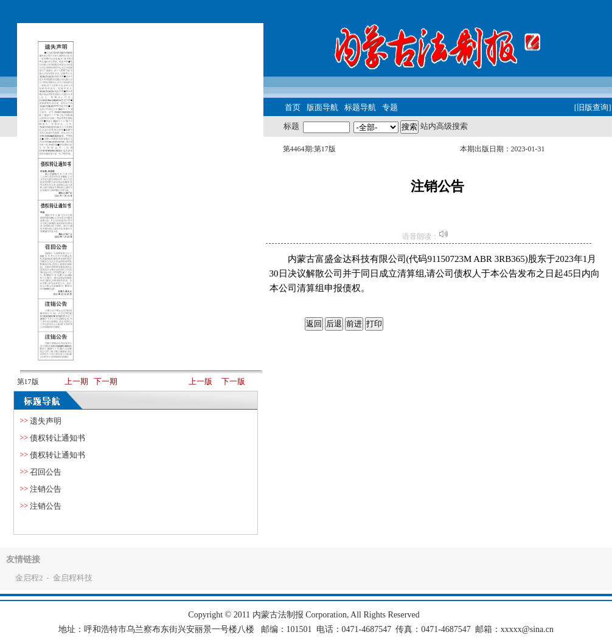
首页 (293, 107)
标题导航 (360, 107)
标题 (291, 126)
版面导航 (322, 107)
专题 (390, 107)
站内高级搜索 (444, 126)
